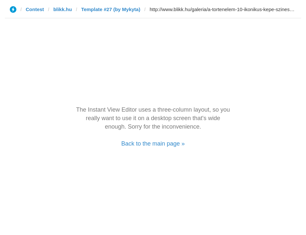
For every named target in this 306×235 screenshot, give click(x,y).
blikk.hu (62, 9)
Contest (35, 9)
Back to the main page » (153, 143)
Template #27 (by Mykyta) (110, 9)
